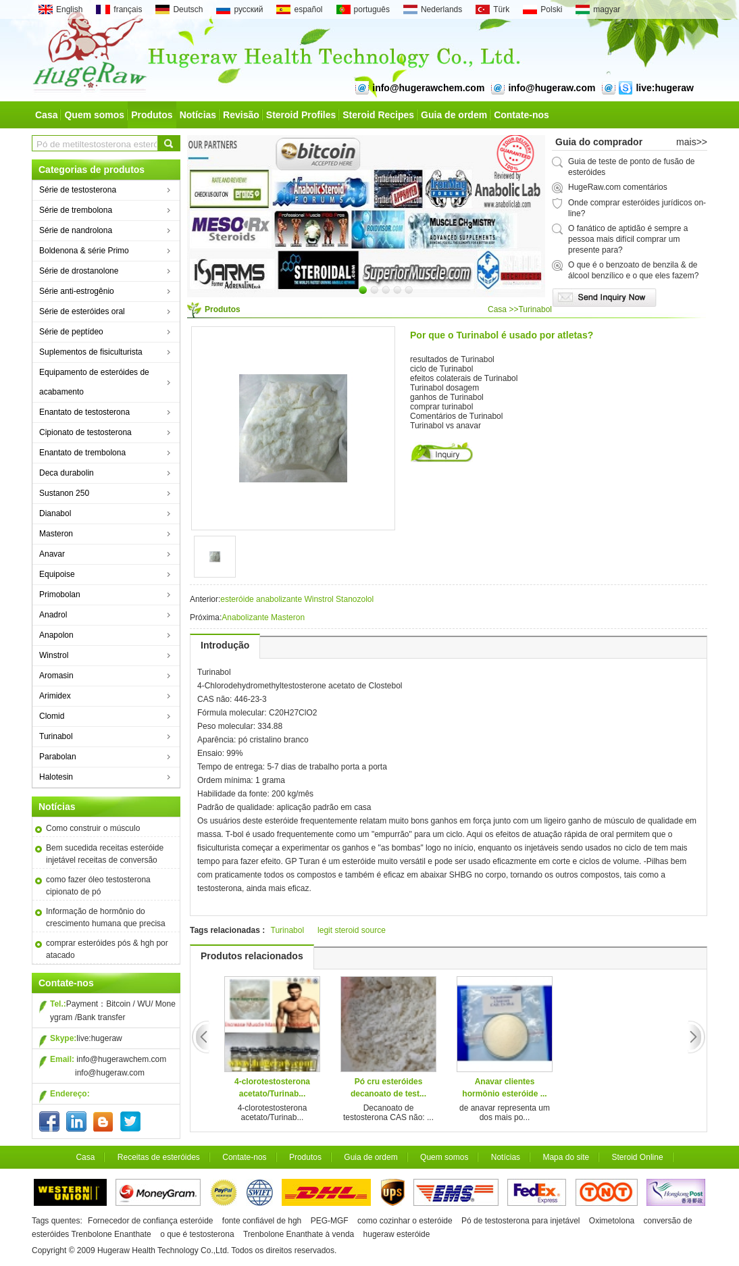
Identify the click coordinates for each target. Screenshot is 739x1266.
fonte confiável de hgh (261, 1220)
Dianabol (55, 513)
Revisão (241, 114)
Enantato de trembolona (82, 452)
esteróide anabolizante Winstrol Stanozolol (297, 599)
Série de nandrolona (75, 230)
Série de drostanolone (78, 271)
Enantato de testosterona (84, 412)
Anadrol (53, 614)
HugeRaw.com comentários (617, 187)
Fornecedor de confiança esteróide (150, 1220)
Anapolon (56, 635)
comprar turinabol (441, 406)
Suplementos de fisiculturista (91, 352)
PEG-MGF (330, 1220)
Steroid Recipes (378, 114)
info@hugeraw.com (110, 1073)
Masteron (56, 533)
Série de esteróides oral (82, 311)
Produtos (151, 114)
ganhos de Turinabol (447, 397)
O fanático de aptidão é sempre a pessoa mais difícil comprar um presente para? (628, 239)
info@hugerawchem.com (121, 1059)
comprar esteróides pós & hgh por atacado (107, 949)
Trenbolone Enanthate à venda (298, 1234)
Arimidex (55, 696)
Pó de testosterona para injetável (520, 1220)
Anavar (52, 554)
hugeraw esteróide (396, 1234)
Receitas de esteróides (159, 1157)
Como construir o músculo (93, 828)
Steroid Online (637, 1157)
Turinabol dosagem (444, 388)
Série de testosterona (77, 190)
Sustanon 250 (64, 493)
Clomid (51, 716)
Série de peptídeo (71, 331)
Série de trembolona (75, 210)
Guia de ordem (454, 114)
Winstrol (53, 655)
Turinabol (56, 736)
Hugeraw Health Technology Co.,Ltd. (163, 1250)
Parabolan (57, 756)
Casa (46, 114)
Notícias (198, 114)
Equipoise (57, 574)
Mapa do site (565, 1157)
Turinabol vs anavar (445, 425)
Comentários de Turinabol (456, 416)
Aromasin (56, 675)
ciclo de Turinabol (441, 369)
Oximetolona (611, 1220)
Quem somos (94, 114)
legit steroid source (351, 930)
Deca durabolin (66, 473)
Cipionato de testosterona (85, 432)
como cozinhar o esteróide (405, 1220)
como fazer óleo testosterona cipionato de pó (98, 885)
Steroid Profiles (301, 114)
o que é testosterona (198, 1234)
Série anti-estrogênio (76, 291)
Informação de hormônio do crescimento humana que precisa (105, 917)
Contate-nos (521, 114)
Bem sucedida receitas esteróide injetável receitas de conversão (104, 854)
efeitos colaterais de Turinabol (463, 378)
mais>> (691, 141)
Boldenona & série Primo (84, 250)
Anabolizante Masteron (263, 617)
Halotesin (56, 777)
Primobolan (59, 594)
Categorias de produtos (92, 169)
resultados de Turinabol (452, 359)
